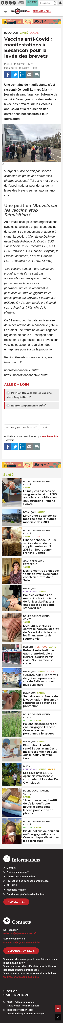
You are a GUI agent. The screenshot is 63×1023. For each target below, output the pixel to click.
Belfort (28, 647)
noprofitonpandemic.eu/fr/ (26, 405)
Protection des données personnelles (28, 881)
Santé (24, 32)
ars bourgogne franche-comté (21, 427)
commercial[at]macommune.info (21, 942)
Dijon (26, 766)
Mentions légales (16, 889)
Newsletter (16, 901)
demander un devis (21, 950)
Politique (41, 647)
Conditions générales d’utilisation (26, 894)
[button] (55, 3)
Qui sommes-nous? (18, 872)
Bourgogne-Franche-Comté (36, 483)
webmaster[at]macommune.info (21, 977)
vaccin (44, 427)
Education (30, 591)
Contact (11, 867)
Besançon (11, 32)
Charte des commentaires (21, 876)
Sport (51, 769)
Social (34, 32)
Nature (27, 720)
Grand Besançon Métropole (33, 562)
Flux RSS (12, 885)
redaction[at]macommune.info (20, 933)
